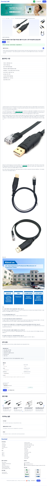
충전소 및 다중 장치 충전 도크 (5, 466)
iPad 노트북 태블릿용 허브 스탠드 (6, 468)
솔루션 (3, 448)
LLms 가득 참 (24, 480)
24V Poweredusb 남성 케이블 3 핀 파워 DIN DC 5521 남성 (29, 408)
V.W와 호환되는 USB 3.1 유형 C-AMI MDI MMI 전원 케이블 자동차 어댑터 (39, 408)
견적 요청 (44, 1)
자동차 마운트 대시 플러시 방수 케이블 (29, 445)
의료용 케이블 (26, 456)
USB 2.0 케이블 (26, 458)
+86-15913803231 (27, 462)
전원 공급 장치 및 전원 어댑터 (5, 467)
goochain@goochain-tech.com (29, 464)
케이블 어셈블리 (8, 18)
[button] (23, 14)
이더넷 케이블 (12, 18)
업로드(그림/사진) (5, 384)
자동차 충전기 (3, 465)
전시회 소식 (3, 456)
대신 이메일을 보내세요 (11, 390)
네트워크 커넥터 (26, 450)
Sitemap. (19, 480)
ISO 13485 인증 (4, 445)
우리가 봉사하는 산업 (4, 447)
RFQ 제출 (5, 390)
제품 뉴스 (3, 453)
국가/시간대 (27, 368)
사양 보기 (8, 41)
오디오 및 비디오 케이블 (27, 447)
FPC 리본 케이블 (26, 453)
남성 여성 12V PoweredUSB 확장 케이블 (18, 408)
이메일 (4, 368)
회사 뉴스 (3, 452)
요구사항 (4, 375)
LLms (21, 480)
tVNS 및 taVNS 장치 (4, 472)
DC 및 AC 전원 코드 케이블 (27, 446)
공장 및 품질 (3, 446)
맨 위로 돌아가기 (33, 480)
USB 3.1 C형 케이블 (26, 457)
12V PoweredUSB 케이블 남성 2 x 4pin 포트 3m (7, 408)
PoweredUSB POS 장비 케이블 (28, 444)
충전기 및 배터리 (4, 462)
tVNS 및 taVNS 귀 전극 (5, 473)
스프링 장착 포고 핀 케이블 (27, 452)
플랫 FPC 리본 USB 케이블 (6, 37)
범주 (4, 18)
